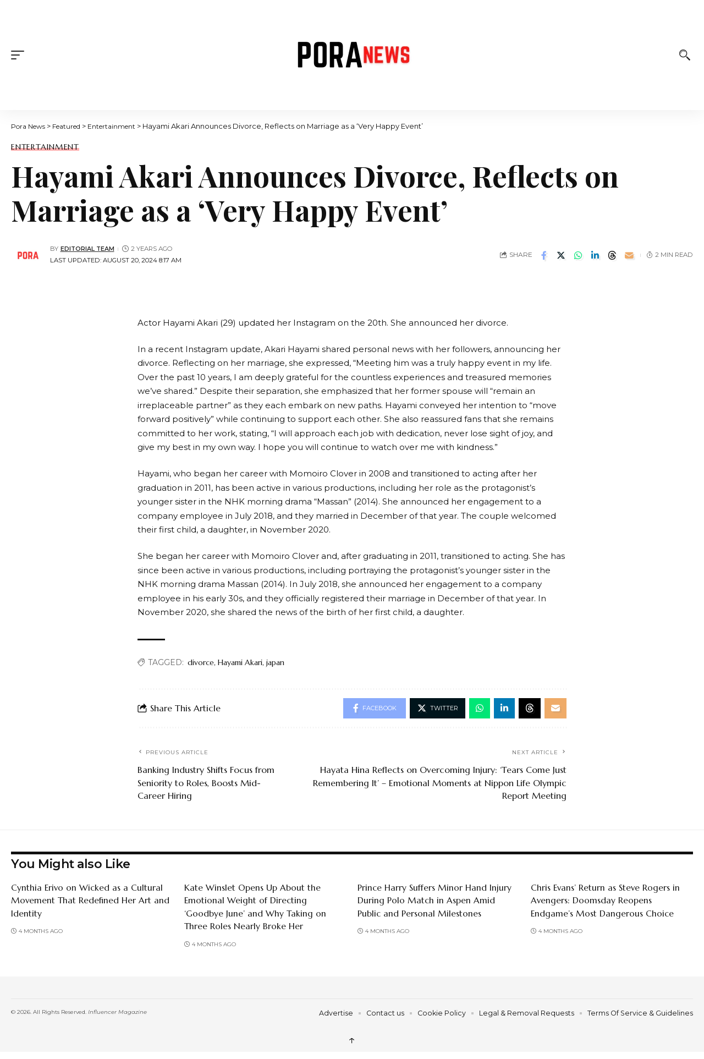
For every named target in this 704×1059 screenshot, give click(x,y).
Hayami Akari (240, 662)
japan (275, 662)
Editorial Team (89, 249)
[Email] (629, 255)
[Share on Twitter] (561, 255)
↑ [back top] (352, 1041)
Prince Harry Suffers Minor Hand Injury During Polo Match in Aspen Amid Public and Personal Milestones (435, 902)
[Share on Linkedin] (595, 255)
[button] (20, 55)
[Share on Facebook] (544, 255)
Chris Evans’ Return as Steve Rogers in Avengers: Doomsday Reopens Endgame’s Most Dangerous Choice (606, 902)
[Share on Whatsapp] (578, 255)
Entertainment (45, 147)
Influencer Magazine (117, 1013)
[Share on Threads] (612, 255)
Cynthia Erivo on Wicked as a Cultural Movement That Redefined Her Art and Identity (90, 902)
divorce (201, 662)
